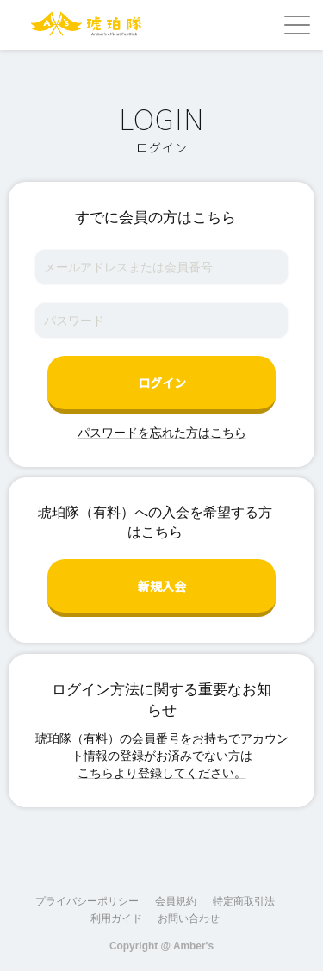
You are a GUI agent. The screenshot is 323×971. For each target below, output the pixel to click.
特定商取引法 (244, 901)
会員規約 (175, 901)
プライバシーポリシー (87, 901)
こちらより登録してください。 (162, 773)
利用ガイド (116, 918)
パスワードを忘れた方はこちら (162, 432)
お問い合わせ (189, 918)
